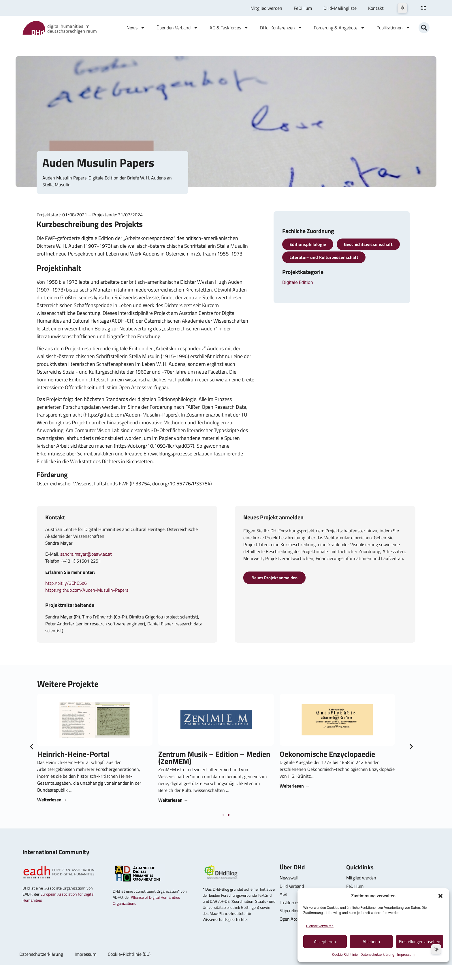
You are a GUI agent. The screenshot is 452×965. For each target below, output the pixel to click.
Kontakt (376, 8)
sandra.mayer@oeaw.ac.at (86, 553)
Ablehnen (371, 941)
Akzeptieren (325, 941)
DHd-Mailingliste (340, 8)
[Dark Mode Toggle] (402, 8)
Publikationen (393, 27)
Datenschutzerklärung (377, 955)
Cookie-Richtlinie (345, 955)
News (136, 27)
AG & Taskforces (229, 27)
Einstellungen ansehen (419, 941)
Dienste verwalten (320, 926)
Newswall (288, 877)
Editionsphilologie (307, 244)
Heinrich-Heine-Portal (312, 754)
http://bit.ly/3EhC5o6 (66, 583)
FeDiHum (303, 8)
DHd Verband (292, 886)
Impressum (406, 955)
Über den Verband (177, 27)
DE (423, 8)
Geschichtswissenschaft (368, 244)
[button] (440, 896)
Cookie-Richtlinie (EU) (129, 954)
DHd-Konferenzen (281, 27)
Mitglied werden (266, 8)
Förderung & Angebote (339, 27)
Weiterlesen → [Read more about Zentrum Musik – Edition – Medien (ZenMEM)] (413, 799)
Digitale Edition (297, 282)
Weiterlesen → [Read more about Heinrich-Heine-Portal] (291, 799)
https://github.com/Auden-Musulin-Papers (86, 589)
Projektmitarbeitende (69, 605)
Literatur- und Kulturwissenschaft (323, 257)
